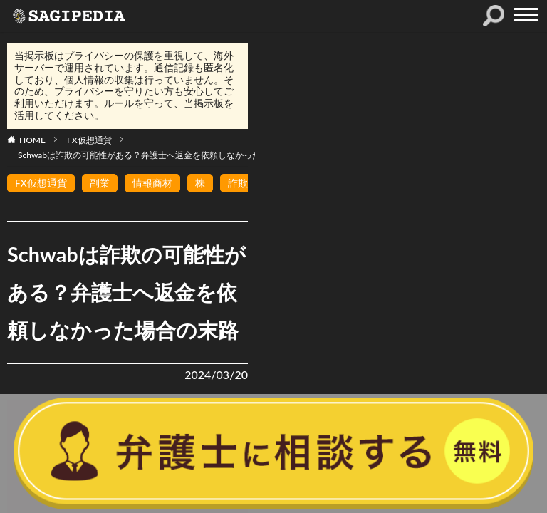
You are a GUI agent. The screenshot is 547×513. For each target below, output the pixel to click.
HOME (32, 140)
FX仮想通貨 (89, 140)
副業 (100, 183)
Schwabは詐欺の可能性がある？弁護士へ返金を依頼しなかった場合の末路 (160, 155)
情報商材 (152, 183)
